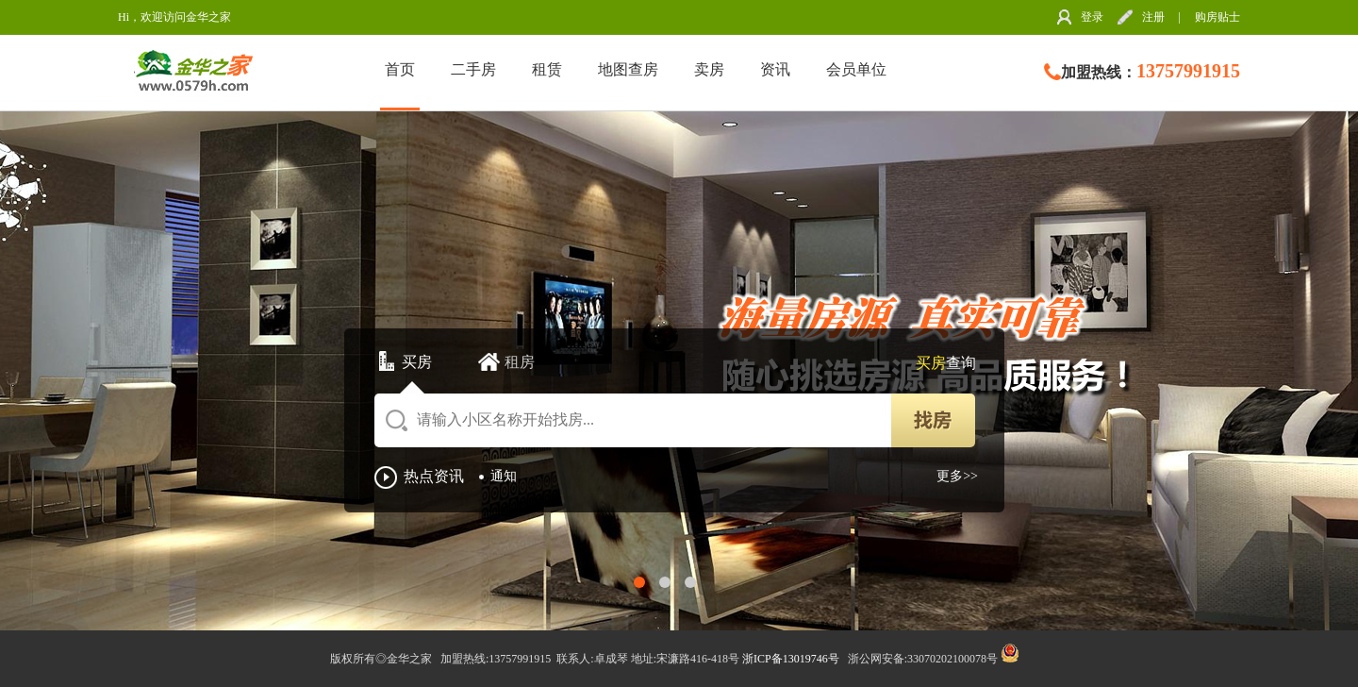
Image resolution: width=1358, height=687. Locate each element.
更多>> (957, 476)
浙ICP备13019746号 (792, 658)
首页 (400, 69)
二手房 (473, 69)
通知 (503, 476)
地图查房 (628, 69)
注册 (1153, 17)
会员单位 (856, 69)
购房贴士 (1217, 17)
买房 (417, 362)
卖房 (709, 69)
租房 (520, 362)
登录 (1092, 17)
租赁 (547, 69)
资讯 (775, 69)
